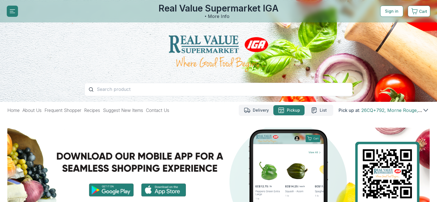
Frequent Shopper (62, 110)
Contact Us (157, 110)
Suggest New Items (123, 110)
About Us (32, 110)
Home (13, 110)
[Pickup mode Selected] (289, 110)
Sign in (391, 11)
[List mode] (319, 110)
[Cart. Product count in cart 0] (419, 11)
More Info (218, 16)
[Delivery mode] (256, 110)
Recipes (92, 110)
